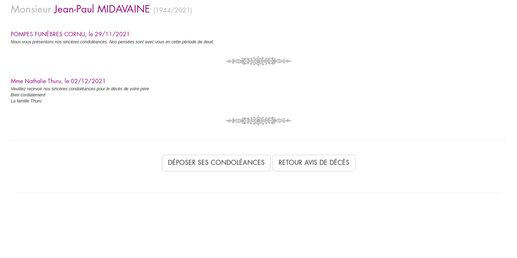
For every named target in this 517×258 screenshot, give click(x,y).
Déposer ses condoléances (216, 162)
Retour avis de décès (314, 162)
